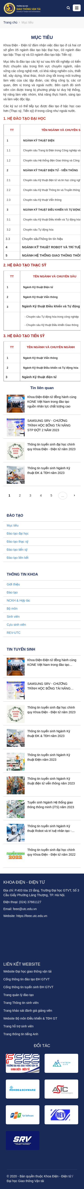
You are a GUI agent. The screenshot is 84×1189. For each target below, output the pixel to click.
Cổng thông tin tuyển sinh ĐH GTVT (28, 987)
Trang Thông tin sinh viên (21, 1003)
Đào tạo (12, 592)
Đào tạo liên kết (17, 557)
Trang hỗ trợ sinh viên (18, 1026)
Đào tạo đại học (17, 533)
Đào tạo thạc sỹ (17, 541)
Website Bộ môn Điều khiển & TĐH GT (30, 1018)
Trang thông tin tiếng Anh (20, 1034)
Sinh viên (13, 616)
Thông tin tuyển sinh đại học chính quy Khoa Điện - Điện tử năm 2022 (51, 852)
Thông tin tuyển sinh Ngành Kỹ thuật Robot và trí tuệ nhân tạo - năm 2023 (49, 828)
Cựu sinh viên (16, 624)
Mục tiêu (13, 525)
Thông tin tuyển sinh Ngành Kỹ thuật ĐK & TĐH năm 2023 (48, 733)
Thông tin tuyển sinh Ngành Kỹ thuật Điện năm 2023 (48, 757)
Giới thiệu (13, 584)
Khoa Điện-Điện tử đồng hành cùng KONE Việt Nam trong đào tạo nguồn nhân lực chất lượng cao (51, 401)
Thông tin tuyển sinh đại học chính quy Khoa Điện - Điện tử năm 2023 (51, 710)
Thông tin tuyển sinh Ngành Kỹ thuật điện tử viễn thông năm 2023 (51, 781)
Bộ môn (12, 608)
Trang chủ (10, 22)
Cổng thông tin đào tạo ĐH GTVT (26, 979)
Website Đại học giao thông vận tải (27, 971)
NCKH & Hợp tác (18, 600)
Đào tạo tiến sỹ (17, 549)
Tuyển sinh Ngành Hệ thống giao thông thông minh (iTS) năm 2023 (50, 805)
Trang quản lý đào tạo (18, 995)
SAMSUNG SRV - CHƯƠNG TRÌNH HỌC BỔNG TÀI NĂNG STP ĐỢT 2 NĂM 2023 (49, 425)
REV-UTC (13, 632)
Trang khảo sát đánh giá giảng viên (27, 1010)
